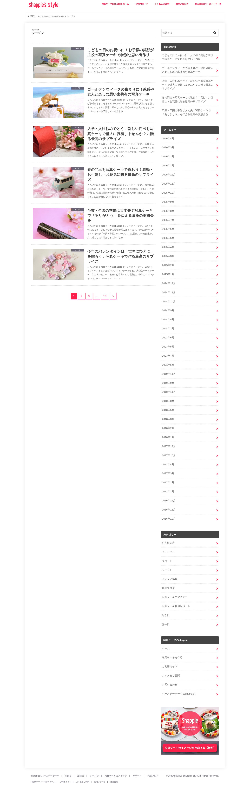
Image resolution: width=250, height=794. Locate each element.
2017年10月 (168, 455)
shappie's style (190, 775)
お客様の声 (168, 542)
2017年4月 (168, 464)
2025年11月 (168, 183)
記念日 (166, 615)
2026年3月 (168, 147)
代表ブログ (168, 588)
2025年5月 (168, 238)
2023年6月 (168, 337)
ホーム (166, 648)
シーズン (167, 570)
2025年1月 (168, 274)
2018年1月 (168, 437)
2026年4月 (168, 138)
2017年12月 (168, 446)
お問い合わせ (182, 4)
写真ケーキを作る (172, 657)
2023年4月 (168, 355)
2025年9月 (168, 201)
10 (104, 296)
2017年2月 (168, 482)
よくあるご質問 (162, 4)
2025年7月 (168, 220)
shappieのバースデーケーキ (208, 4)
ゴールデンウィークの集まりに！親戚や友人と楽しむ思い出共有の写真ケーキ (187, 70)
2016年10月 (168, 518)
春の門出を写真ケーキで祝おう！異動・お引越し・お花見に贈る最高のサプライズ (187, 99)
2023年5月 (168, 346)
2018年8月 (168, 401)
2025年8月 (168, 211)
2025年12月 (168, 174)
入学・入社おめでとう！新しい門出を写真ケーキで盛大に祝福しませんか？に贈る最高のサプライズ (187, 85)
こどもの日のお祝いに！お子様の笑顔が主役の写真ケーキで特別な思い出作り (187, 57)
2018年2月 (168, 428)
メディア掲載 (169, 579)
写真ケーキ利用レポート (176, 606)
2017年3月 (168, 473)
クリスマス (168, 552)
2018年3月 (168, 419)
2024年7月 (168, 328)
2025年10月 (168, 192)
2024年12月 (168, 283)
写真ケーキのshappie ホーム (115, 4)
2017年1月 (168, 491)
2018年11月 (168, 391)
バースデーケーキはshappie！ (179, 693)
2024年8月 (168, 319)
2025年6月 (168, 229)
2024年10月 (168, 301)
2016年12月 (168, 500)
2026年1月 (168, 165)
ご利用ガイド (142, 4)
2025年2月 (168, 265)
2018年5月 (168, 410)
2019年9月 (168, 383)
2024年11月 (168, 292)
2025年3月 (168, 256)
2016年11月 (168, 509)
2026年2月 (168, 156)
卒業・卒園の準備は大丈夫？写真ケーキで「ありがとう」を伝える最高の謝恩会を (186, 112)
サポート (167, 561)
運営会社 (114, 782)
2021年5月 (168, 364)
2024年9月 (168, 310)
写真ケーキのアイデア (175, 597)
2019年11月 (168, 374)
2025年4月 (168, 247)
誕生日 (166, 624)
